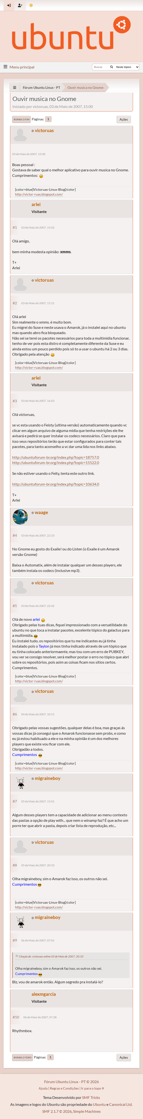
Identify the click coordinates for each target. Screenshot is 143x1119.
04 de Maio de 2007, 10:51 (37, 714)
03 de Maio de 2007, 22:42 (37, 605)
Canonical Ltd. (120, 1104)
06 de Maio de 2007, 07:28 (40, 1017)
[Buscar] (111, 67)
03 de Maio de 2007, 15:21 (37, 303)
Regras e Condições (64, 1088)
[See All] (14, 87)
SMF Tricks (91, 1097)
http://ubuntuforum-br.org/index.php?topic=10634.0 (55, 484)
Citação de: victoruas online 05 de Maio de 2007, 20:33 (51, 956)
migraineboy (47, 778)
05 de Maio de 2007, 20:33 (37, 865)
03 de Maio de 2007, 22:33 (37, 535)
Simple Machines (87, 1111)
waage (41, 512)
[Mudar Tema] (31, 5)
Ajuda (43, 1088)
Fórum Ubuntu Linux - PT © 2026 (71, 1081)
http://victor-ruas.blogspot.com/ (39, 194)
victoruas (44, 130)
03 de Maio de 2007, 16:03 (37, 400)
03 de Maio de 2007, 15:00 (28, 154)
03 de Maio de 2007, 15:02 (37, 227)
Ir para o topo (23, 1057)
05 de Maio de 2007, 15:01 (37, 801)
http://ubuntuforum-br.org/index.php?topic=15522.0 (55, 462)
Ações (124, 119)
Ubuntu (99, 1104)
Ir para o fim (21, 119)
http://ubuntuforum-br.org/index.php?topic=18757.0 (55, 457)
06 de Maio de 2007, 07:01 (37, 940)
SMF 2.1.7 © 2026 (57, 1111)
